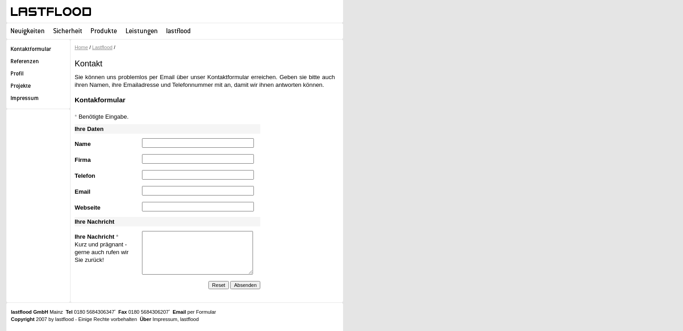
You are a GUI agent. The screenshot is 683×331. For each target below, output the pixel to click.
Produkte (104, 30)
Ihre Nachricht (96, 236)
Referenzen (38, 62)
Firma (83, 159)
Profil (38, 75)
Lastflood (102, 47)
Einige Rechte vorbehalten (107, 319)
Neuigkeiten (27, 30)
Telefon (85, 175)
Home (81, 47)
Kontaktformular (38, 50)
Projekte (38, 87)
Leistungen (141, 30)
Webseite (88, 207)
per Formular (201, 312)
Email (83, 191)
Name (83, 143)
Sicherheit (68, 30)
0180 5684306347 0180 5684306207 (118, 312)
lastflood (50, 11)
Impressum (38, 99)
